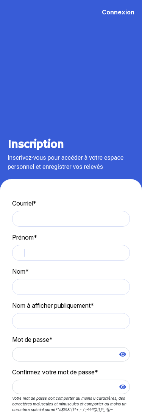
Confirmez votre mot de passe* (55, 372)
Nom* (20, 271)
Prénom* (24, 237)
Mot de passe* (32, 339)
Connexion (118, 12)
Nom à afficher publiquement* (53, 305)
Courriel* (24, 203)
